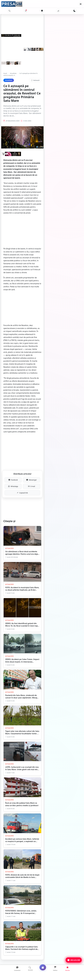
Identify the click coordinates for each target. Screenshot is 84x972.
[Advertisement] (42, 212)
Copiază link (42, 398)
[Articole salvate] (42, 11)
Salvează (74, 78)
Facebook (23, 386)
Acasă (5, 73)
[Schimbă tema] (75, 11)
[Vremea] (58, 11)
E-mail (61, 392)
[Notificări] (26, 11)
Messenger (61, 386)
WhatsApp (23, 392)
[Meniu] (81, 4)
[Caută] (9, 11)
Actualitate (13, 73)
